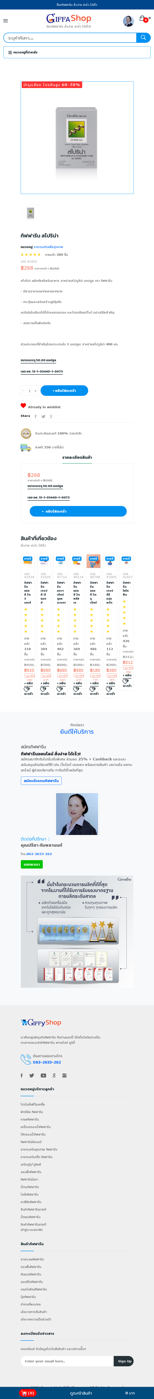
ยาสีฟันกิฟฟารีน (31, 1202)
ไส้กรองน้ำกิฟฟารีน (33, 1134)
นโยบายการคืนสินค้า (34, 1312)
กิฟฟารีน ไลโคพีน (126, 589)
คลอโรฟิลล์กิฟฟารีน (34, 1289)
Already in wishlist (40, 407)
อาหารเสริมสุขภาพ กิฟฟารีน (39, 1149)
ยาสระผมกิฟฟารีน (32, 1259)
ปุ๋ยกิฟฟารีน (28, 1297)
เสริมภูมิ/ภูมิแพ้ (31, 1164)
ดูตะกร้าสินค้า (81, 1393)
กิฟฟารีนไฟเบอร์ (31, 1142)
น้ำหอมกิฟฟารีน (30, 1217)
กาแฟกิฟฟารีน (30, 1119)
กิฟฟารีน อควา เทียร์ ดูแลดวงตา (60, 593)
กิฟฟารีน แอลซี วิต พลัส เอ (76, 593)
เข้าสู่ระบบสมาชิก (32, 1230)
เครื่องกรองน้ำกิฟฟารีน (36, 1127)
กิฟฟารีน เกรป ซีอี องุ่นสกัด (109, 593)
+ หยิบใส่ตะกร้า (64, 390)
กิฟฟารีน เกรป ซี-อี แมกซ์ (44, 593)
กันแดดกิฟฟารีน (31, 1274)
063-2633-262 (39, 854)
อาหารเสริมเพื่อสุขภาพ (48, 247)
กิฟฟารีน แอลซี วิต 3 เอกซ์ (27, 593)
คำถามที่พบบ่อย (31, 1304)
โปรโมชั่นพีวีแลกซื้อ (33, 1104)
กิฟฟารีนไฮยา (29, 1179)
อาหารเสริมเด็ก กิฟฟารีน (36, 1157)
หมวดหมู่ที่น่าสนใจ (22, 52)
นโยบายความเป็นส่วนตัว (36, 1319)
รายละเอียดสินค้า (77, 457)
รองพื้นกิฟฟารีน (31, 1172)
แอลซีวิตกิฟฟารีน (32, 1282)
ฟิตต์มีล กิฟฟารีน (32, 1112)
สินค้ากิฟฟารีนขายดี (33, 1209)
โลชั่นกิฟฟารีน (29, 1194)
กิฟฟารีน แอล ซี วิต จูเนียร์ (93, 593)
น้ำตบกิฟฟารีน (30, 1187)
